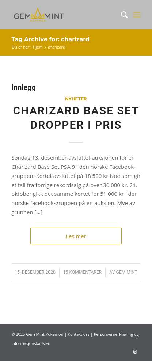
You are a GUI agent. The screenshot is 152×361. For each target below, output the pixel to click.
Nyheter (76, 99)
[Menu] (137, 14)
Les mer (76, 236)
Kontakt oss (79, 334)
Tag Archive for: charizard (50, 39)
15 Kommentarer (82, 272)
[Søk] (121, 14)
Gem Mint (126, 272)
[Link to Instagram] (135, 351)
